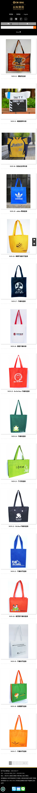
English (26, 14)
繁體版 (18, 14)
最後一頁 (25, 763)
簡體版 (11, 14)
